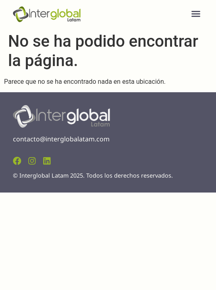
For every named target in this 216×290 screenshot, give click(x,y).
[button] (196, 13)
